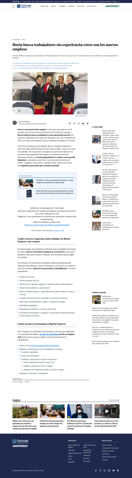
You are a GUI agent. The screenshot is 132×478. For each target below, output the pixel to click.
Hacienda (86, 458)
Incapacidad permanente (104, 1)
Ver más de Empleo (114, 400)
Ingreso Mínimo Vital (74, 453)
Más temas (86, 461)
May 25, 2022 (59, 230)
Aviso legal (105, 454)
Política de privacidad (109, 457)
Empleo (27, 381)
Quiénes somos (107, 445)
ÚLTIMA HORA (44, 6)
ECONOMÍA (62, 6)
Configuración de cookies (110, 448)
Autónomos (57, 1)
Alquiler (115, 1)
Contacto (105, 460)
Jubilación (71, 450)
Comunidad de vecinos (89, 1)
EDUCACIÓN (80, 6)
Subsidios (71, 462)
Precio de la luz (26, 1)
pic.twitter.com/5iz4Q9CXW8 (57, 225)
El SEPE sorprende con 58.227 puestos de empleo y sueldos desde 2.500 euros (43, 66)
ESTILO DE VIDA (91, 6)
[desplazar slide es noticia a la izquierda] (21, 1)
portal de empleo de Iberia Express (44, 345)
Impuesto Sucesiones (47, 1)
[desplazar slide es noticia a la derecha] (119, 1)
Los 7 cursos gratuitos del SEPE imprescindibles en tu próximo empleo (41, 68)
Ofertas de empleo (17, 381)
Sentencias (86, 455)
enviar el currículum (49, 334)
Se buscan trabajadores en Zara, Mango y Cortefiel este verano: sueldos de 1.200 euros (46, 63)
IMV (33, 1)
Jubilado (79, 1)
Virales (70, 456)
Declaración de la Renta (68, 1)
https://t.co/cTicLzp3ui (34, 225)
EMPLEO (53, 6)
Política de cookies (108, 451)
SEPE (37, 1)
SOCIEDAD (71, 6)
